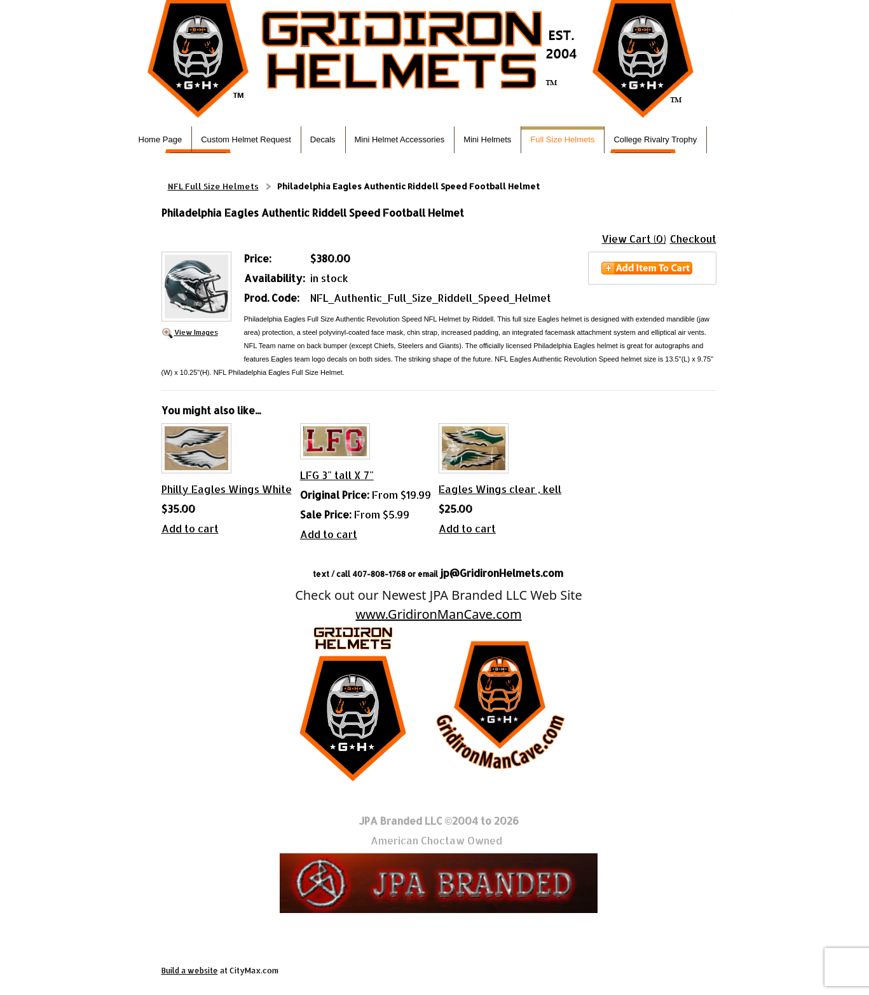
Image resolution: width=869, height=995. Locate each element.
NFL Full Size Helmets (213, 186)
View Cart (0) (634, 238)
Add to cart (190, 528)
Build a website (189, 970)
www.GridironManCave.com (438, 614)
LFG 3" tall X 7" (337, 475)
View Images (196, 332)
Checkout (693, 238)
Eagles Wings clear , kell (500, 489)
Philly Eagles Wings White (226, 489)
